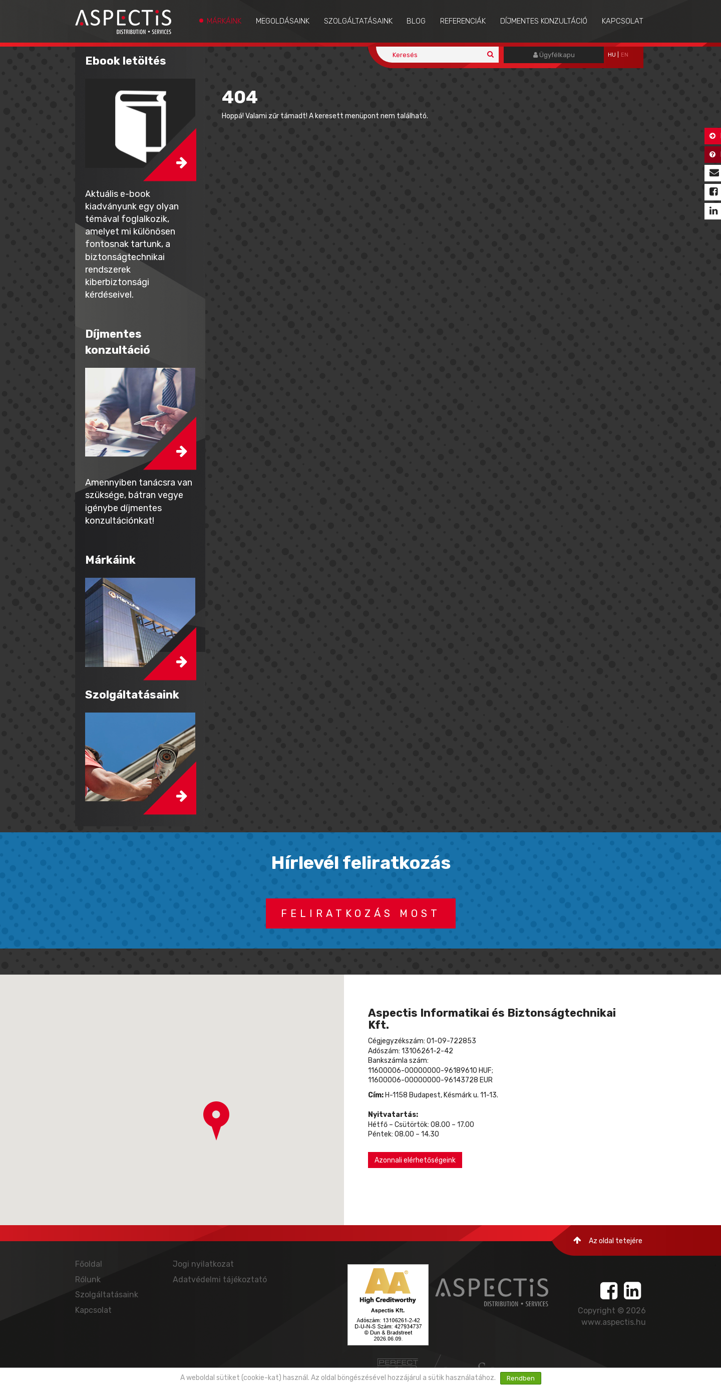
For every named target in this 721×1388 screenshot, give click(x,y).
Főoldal (88, 1264)
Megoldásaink (282, 21)
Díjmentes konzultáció (543, 21)
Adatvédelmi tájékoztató (220, 1279)
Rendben (521, 1378)
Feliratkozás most (361, 913)
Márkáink (224, 21)
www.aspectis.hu (613, 1322)
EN (624, 55)
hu (612, 55)
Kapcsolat (622, 21)
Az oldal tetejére (607, 1240)
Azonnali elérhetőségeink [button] (415, 1160)
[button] (216, 1120)
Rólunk (88, 1279)
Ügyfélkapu (554, 55)
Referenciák (463, 21)
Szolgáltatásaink (358, 21)
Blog (416, 21)
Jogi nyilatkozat (203, 1264)
